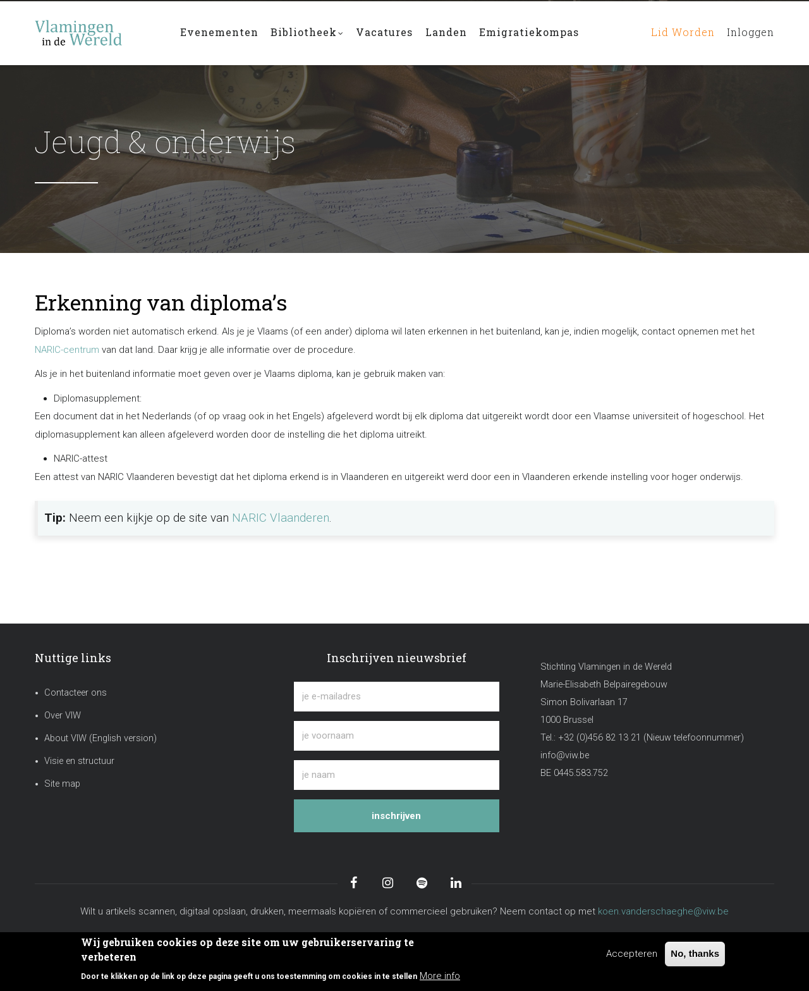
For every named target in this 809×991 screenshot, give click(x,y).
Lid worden (678, 32)
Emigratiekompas (531, 32)
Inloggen (749, 32)
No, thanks (695, 953)
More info (440, 976)
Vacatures (385, 32)
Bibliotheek (307, 34)
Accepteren (631, 953)
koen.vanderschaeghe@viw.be (663, 911)
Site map (62, 784)
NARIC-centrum (67, 349)
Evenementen (219, 32)
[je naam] (396, 775)
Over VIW (62, 715)
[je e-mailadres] (396, 696)
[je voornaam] (396, 736)
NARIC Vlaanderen (280, 518)
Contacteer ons (75, 692)
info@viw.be (564, 755)
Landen (447, 32)
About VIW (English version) (100, 738)
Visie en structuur (79, 761)
